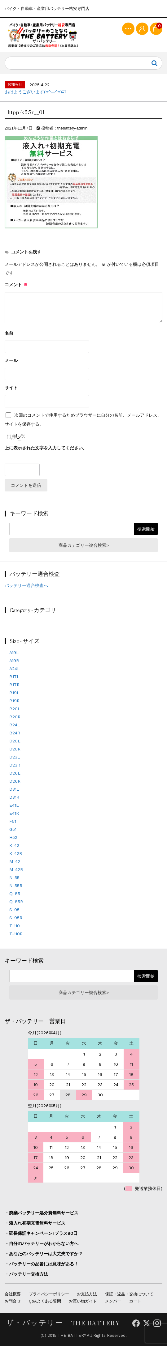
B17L (14, 678)
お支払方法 (87, 1295)
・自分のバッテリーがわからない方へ (41, 1245)
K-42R (15, 854)
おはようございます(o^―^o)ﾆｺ (35, 93)
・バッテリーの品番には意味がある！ (41, 1265)
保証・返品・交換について (129, 1295)
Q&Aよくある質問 (45, 1302)
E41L (14, 806)
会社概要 (13, 1295)
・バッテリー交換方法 (26, 1275)
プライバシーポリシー (49, 1295)
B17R (14, 686)
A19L (14, 654)
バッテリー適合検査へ (26, 586)
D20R (14, 750)
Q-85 (14, 895)
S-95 (14, 911)
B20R (14, 718)
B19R (14, 702)
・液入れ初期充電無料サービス (35, 1224)
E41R (14, 814)
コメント (16, 285)
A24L (14, 670)
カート (135, 1302)
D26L (14, 774)
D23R (14, 766)
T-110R (16, 935)
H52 (13, 838)
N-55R (15, 887)
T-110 (14, 927)
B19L (14, 694)
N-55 (14, 879)
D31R (14, 798)
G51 (12, 830)
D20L (14, 742)
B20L (14, 710)
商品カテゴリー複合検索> (84, 546)
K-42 (14, 846)
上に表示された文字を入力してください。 (46, 449)
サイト (11, 388)
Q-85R (16, 903)
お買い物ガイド (83, 1302)
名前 (9, 334)
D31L (14, 790)
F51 (12, 822)
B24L (14, 726)
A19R (14, 662)
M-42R (16, 871)
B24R (14, 734)
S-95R (15, 919)
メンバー (113, 1302)
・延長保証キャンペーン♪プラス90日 (41, 1234)
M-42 (14, 862)
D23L (14, 758)
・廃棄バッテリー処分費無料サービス (41, 1214)
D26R (14, 782)
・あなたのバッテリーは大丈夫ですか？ (44, 1255)
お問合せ (13, 1302)
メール (11, 361)
